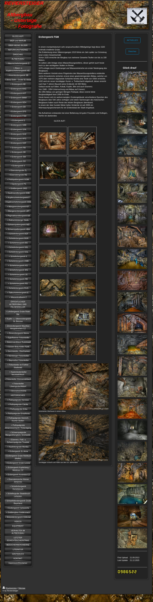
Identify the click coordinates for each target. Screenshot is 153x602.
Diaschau (132, 51)
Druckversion (10, 588)
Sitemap (21, 588)
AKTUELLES (132, 40)
